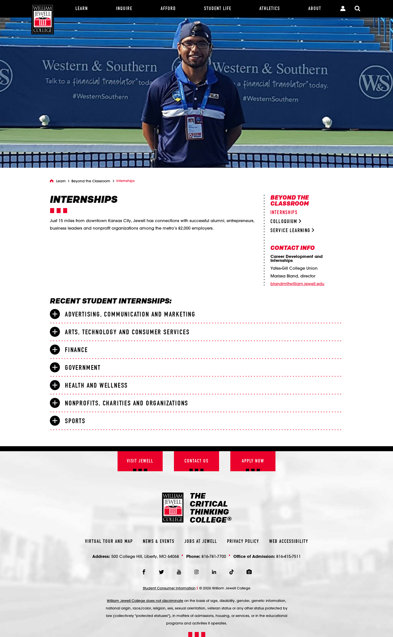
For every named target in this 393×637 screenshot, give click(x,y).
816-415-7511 (288, 556)
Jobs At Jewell (200, 541)
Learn (61, 181)
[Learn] (81, 9)
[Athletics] (269, 9)
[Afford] (168, 9)
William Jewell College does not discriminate (145, 600)
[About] (314, 9)
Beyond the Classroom (90, 181)
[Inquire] (124, 9)
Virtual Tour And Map (109, 541)
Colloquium (285, 221)
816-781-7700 (214, 556)
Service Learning (292, 230)
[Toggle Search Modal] (357, 9)
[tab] (196, 314)
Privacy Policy (243, 541)
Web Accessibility (288, 541)
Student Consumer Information (169, 588)
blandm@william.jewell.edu (297, 284)
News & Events (158, 541)
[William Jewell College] (42, 17)
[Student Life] (217, 9)
